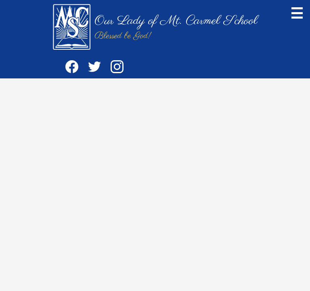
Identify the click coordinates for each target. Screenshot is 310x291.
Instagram (117, 68)
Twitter (94, 68)
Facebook (72, 68)
